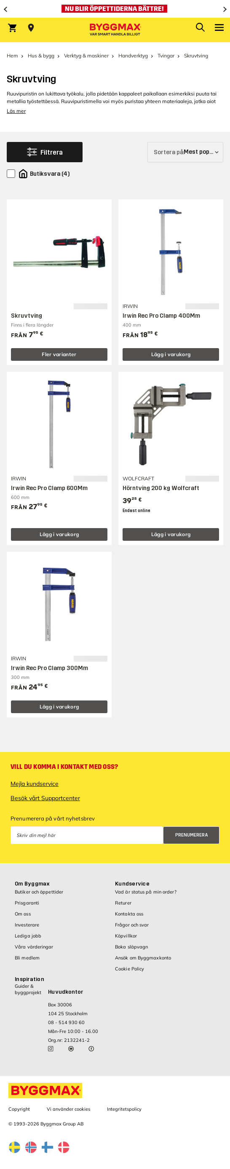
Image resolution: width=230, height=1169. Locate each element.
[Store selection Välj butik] (31, 28)
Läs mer (16, 111)
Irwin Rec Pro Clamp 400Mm (161, 315)
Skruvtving (26, 315)
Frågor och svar (132, 925)
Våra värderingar (34, 947)
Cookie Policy (129, 969)
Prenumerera (191, 835)
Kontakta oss (129, 914)
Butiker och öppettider (39, 892)
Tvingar (166, 55)
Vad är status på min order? (146, 892)
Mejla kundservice (35, 784)
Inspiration (29, 979)
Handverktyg (133, 55)
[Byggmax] (115, 30)
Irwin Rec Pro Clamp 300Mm (49, 668)
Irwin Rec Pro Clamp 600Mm (49, 488)
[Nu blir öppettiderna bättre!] (115, 9)
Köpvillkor (126, 936)
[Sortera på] (185, 152)
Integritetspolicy (124, 1109)
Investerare (27, 925)
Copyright (19, 1109)
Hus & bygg (41, 55)
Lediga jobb (28, 936)
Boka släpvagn (131, 947)
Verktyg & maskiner (86, 55)
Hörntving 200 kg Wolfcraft (161, 488)
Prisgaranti (27, 903)
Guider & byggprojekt (28, 989)
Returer (123, 903)
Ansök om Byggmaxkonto (143, 958)
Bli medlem (27, 958)
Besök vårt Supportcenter (45, 798)
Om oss (23, 914)
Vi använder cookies (68, 1109)
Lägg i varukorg (171, 354)
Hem (12, 55)
